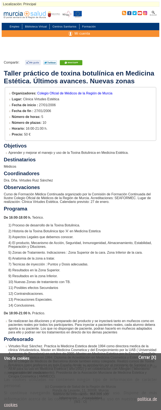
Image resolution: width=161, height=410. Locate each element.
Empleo (14, 26)
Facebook (129, 13)
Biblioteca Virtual (36, 26)
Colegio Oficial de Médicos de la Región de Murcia (74, 93)
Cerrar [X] (147, 357)
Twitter (134, 13)
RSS (123, 13)
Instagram (145, 13)
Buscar (153, 15)
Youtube (140, 13)
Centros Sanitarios (64, 26)
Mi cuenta (82, 33)
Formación (89, 26)
